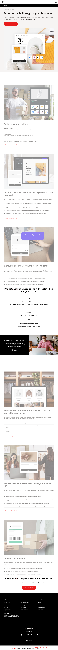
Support (5, 599)
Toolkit (22, 610)
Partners (22, 599)
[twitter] (24, 635)
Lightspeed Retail (31, 275)
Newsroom (40, 600)
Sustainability (40, 609)
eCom (22, 604)
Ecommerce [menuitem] (4, 5)
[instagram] (28, 635)
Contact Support (7, 605)
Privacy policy (29, 640)
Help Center (6, 600)
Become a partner (24, 609)
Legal (39, 610)
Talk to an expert (11, 24)
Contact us (40, 604)
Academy (5, 610)
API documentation (7, 609)
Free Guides (6, 607)
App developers (24, 605)
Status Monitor (6, 604)
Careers (39, 605)
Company (40, 599)
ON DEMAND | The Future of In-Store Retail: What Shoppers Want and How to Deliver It (11, 616)
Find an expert (23, 607)
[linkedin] (34, 635)
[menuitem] (29, 5)
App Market (23, 600)
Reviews (39, 602)
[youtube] (37, 635)
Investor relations (41, 607)
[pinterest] (31, 635)
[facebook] (21, 635)
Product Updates (7, 602)
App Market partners (25, 602)
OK (43, 648)
